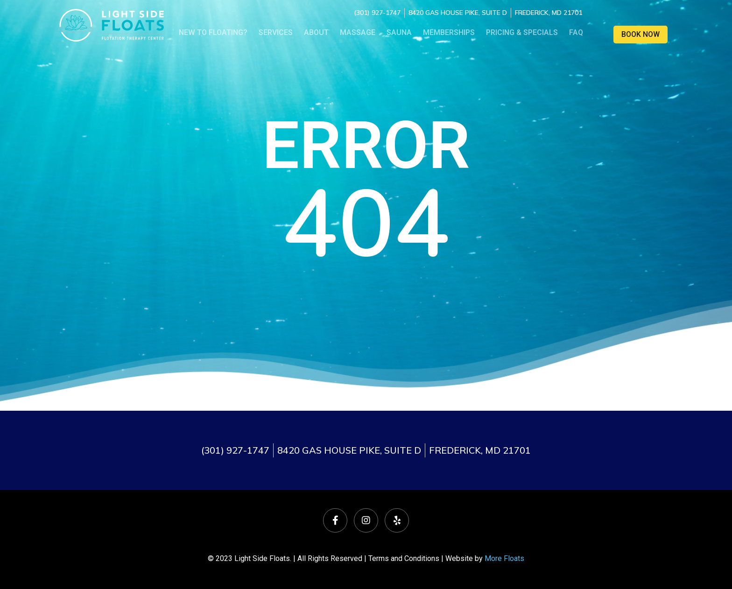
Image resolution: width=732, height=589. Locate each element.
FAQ (576, 32)
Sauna (399, 32)
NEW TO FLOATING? (213, 32)
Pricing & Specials (522, 32)
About (316, 32)
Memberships (449, 32)
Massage (357, 32)
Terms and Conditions (403, 558)
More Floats (504, 558)
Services (276, 32)
